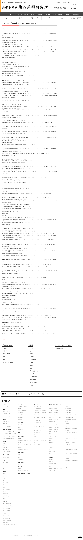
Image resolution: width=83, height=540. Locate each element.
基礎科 (31, 365)
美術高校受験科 (33, 376)
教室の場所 (5, 447)
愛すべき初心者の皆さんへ (70, 444)
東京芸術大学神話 (68, 435)
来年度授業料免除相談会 (23, 406)
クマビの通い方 (6, 449)
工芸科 (31, 353)
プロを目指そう (52, 406)
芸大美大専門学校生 (76, 18)
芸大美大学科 (33, 359)
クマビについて (66, 4)
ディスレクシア (68, 464)
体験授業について (6, 413)
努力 (50, 453)
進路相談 (51, 459)
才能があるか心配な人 (53, 436)
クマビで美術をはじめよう (70, 442)
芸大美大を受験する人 (38, 408)
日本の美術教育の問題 (7, 503)
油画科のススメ (37, 434)
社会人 (62, 18)
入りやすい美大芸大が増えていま (71, 432)
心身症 (66, 467)
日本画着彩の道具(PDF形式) (8, 438)
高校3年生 (20, 18)
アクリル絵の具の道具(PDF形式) (9, 433)
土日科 (31, 362)
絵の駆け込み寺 (33, 382)
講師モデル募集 (6, 515)
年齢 (50, 445)
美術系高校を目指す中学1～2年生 (24, 445)
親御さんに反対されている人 (54, 425)
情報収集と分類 (68, 408)
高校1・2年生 (34, 18)
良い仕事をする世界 (53, 455)
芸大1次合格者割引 (22, 410)
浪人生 (7, 18)
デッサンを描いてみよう (7, 416)
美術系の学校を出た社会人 (23, 470)
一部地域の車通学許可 (7, 451)
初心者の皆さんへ (37, 444)
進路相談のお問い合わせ (7, 457)
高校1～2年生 (21, 454)
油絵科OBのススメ (37, 430)
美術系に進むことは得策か (54, 427)
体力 (50, 444)
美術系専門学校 (21, 459)
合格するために (68, 421)
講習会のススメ (37, 432)
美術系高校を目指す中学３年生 (24, 449)
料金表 (4, 443)
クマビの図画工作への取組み (8, 506)
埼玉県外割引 (21, 412)
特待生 (19, 408)
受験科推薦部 (33, 379)
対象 (19, 434)
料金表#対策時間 (68, 434)
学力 (50, 449)
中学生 (48, 18)
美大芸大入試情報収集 (69, 417)
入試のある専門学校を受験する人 (40, 410)
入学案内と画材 (6, 406)
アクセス (57, 4)
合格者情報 (20, 424)
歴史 (4, 468)
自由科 (31, 385)
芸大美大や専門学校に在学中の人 (24, 475)
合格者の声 (20, 425)
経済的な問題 (51, 438)
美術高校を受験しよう (53, 412)
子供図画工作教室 (6, 510)
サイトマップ (75, 2)
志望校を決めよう (52, 465)
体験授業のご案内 (66, 2)
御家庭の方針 (51, 442)
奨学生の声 (20, 429)
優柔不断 (51, 433)
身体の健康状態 (52, 451)
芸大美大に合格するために (39, 445)
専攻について (51, 461)
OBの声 (19, 427)
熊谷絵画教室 (57, 2)
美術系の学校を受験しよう (54, 408)
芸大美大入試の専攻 (38, 406)
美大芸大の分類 (68, 410)
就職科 (31, 368)
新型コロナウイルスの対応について (10, 524)
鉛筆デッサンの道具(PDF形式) (9, 431)
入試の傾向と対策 (68, 430)
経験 (50, 440)
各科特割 (20, 419)
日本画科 (32, 356)
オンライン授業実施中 (7, 520)
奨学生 (19, 415)
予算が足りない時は (53, 466)
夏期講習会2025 (6, 423)
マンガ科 (32, 373)
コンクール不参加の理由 (7, 508)
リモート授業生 (6, 516)
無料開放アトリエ (6, 411)
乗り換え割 (20, 414)
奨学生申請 (20, 417)
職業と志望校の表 (52, 463)
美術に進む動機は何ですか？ (54, 431)
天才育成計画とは (37, 422)
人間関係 (51, 447)
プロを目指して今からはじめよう (55, 410)
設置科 (4, 473)
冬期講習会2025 (6, 421)
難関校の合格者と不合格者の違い (71, 428)
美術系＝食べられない (53, 429)
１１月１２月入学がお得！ (8, 426)
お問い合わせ (75, 4)
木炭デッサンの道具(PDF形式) (9, 436)
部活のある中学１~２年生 (23, 447)
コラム (35, 438)
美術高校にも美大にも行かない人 (24, 444)
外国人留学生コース (7, 522)
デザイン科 (32, 348)
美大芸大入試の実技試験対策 (70, 419)
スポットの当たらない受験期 (70, 414)
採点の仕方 (67, 423)
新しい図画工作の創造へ (7, 505)
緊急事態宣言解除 (6, 518)
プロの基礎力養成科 (35, 371)
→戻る (3, 339)
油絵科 (31, 351)
